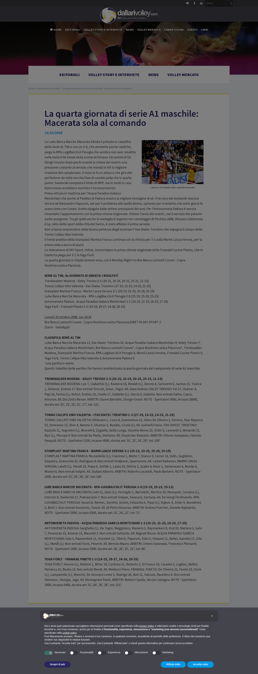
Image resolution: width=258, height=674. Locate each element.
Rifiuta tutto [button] (173, 664)
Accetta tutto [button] (200, 664)
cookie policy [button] (70, 632)
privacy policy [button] (146, 626)
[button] (212, 616)
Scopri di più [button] (57, 664)
